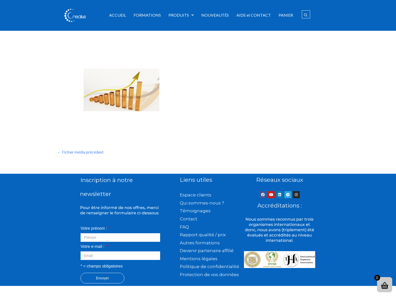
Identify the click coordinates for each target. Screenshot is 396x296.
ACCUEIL (117, 15)
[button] (181, 15)
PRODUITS (181, 15)
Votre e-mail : (94, 246)
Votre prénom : (95, 228)
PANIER (286, 15)
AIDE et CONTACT (253, 15)
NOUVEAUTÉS (215, 15)
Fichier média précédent (80, 152)
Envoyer (102, 278)
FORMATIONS (147, 15)
